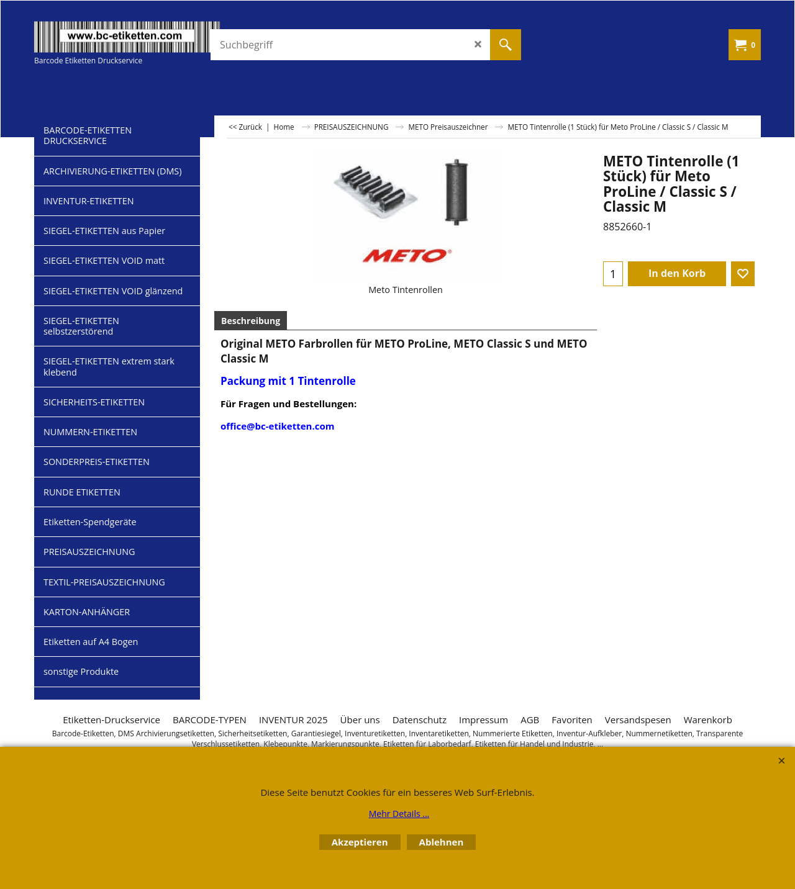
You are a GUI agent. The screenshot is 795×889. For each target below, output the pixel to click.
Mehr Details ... (399, 813)
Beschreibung (250, 321)
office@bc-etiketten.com (277, 426)
